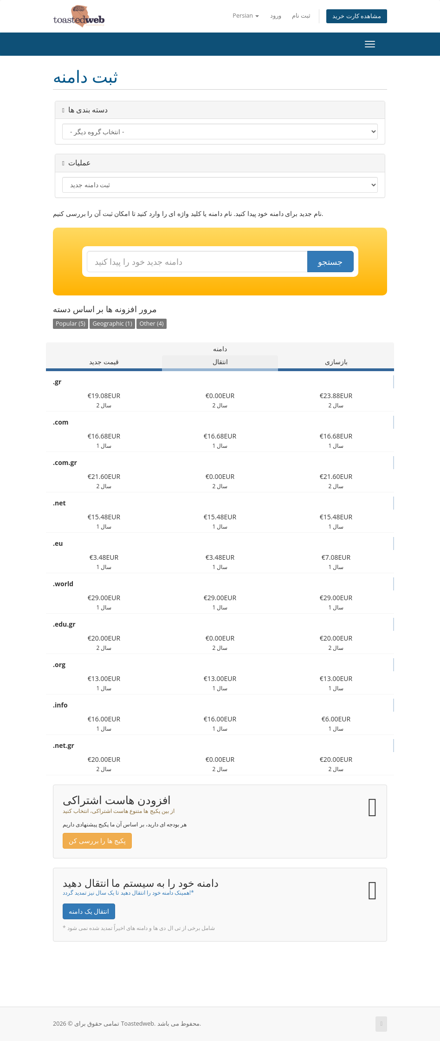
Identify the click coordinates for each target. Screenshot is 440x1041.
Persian (246, 16)
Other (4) (151, 323)
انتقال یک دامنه (89, 911)
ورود (275, 16)
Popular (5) (70, 323)
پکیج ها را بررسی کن (97, 840)
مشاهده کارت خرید (356, 16)
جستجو (330, 261)
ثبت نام (301, 16)
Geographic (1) (112, 323)
